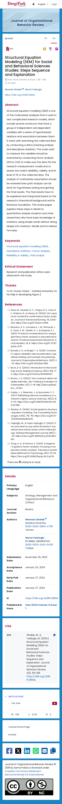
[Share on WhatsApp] (36, 752)
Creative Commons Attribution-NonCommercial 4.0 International (24, 773)
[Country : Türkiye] (29, 548)
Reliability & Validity (18, 255)
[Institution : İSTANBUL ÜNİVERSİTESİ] (37, 541)
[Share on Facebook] (9, 752)
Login (54, 4)
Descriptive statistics (19, 251)
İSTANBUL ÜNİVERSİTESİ (37, 541)
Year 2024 (12, 79)
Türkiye (29, 548)
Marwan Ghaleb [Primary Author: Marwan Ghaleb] (36, 519)
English (42, 4)
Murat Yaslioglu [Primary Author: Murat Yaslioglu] (34, 537)
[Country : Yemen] (29, 530)
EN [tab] (54, 38)
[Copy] (54, 635)
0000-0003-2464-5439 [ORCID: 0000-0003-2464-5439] (39, 544)
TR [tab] (45, 38)
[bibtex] (44, 49)
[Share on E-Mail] (44, 752)
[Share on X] (18, 750)
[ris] (50, 49)
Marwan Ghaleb (14, 89)
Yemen (29, 530)
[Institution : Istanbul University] (35, 523)
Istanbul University (35, 523)
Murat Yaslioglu (33, 89)
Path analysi (37, 255)
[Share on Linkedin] (27, 752)
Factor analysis (41, 251)
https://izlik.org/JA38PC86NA (20, 94)
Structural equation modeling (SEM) (27, 246)
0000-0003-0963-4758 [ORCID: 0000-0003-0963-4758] (39, 526)
